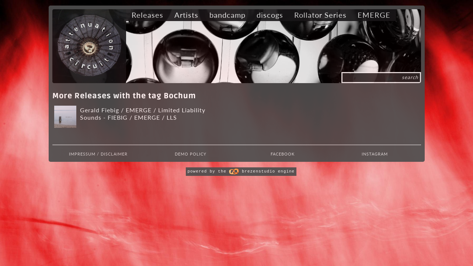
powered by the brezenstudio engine (241, 171)
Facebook (283, 153)
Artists (186, 14)
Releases (147, 14)
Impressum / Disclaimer (98, 153)
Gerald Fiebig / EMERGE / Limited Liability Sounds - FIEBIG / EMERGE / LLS (142, 113)
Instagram (375, 153)
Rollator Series (320, 14)
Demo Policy (190, 153)
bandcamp (227, 14)
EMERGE (374, 14)
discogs (270, 14)
